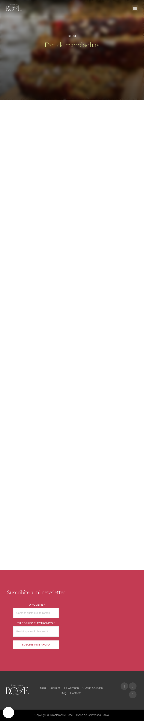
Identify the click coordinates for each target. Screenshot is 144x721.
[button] (135, 8)
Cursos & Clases (92, 688)
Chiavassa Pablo (98, 715)
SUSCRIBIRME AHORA (36, 644)
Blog (63, 693)
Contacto (75, 693)
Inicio (43, 688)
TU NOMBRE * (36, 604)
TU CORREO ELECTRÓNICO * (36, 623)
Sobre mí (55, 688)
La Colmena (71, 688)
